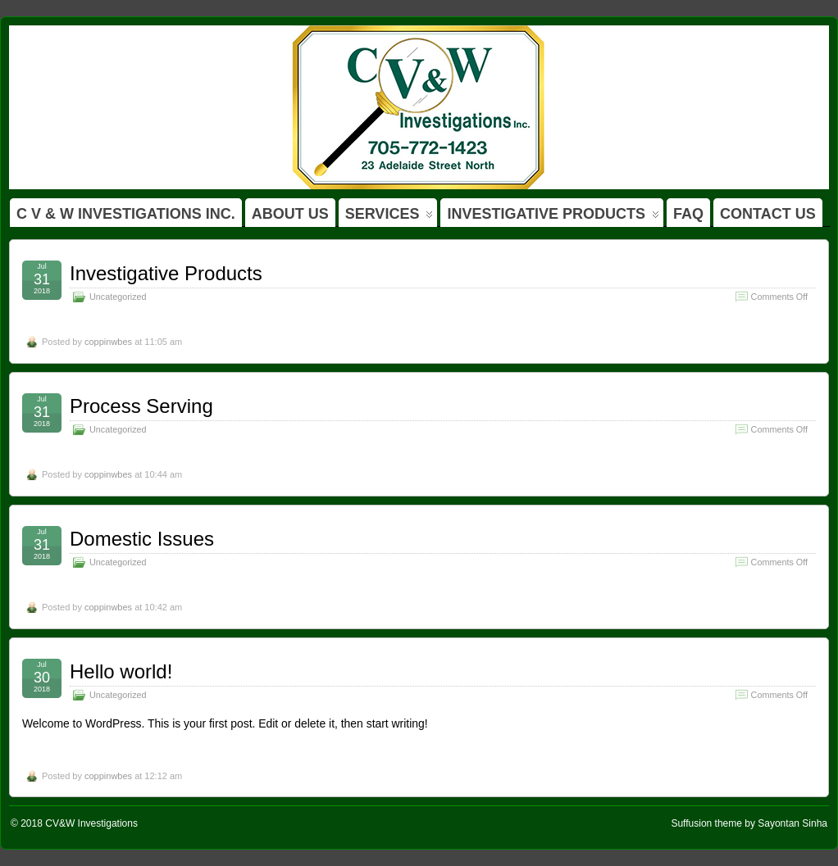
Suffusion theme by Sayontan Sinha (749, 823)
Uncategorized (118, 297)
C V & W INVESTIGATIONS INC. (125, 214)
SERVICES (389, 216)
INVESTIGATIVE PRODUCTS (553, 216)
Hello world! (121, 671)
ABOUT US (290, 214)
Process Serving (141, 406)
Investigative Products (166, 273)
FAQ (688, 214)
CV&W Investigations (91, 823)
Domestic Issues (142, 539)
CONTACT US (768, 214)
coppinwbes (108, 342)
